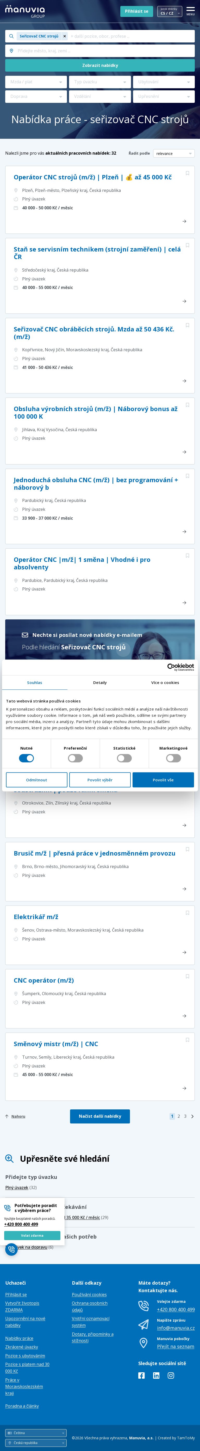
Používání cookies (89, 1294)
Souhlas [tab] (34, 682)
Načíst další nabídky (100, 1116)
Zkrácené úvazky (21, 1347)
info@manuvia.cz (176, 1328)
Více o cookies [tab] (165, 682)
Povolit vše (163, 779)
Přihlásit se (136, 11)
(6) (29, 1247)
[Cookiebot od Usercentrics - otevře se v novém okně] (171, 667)
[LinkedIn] (156, 1376)
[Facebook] (141, 1376)
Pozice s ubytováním (25, 1356)
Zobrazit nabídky (100, 65)
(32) (21, 1187)
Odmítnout (36, 779)
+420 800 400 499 (21, 1224)
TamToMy (186, 1437)
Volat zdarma (32, 1235)
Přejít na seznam (175, 1346)
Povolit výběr (100, 779)
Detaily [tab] (100, 682)
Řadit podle (139, 153)
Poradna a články (22, 1406)
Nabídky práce (19, 1338)
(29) (83, 1217)
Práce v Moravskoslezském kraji (24, 1386)
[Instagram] (171, 1376)
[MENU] (190, 10)
